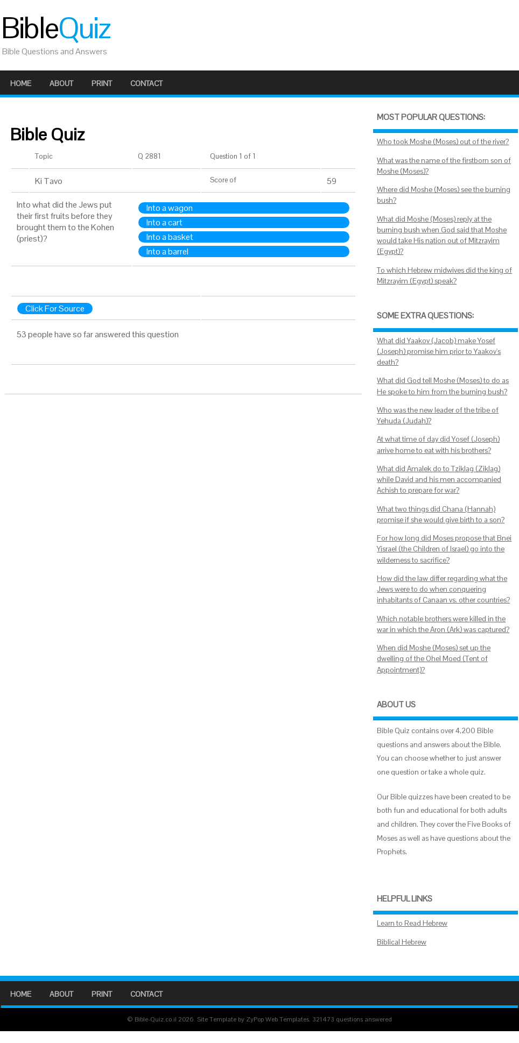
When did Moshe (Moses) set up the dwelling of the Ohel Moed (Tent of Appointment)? (433, 659)
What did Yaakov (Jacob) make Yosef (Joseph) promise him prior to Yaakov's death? (439, 351)
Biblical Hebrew (401, 942)
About (61, 83)
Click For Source (55, 308)
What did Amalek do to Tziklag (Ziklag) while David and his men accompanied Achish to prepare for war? (439, 479)
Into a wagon (169, 208)
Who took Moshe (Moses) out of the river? (443, 141)
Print (102, 83)
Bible (55, 28)
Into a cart (164, 222)
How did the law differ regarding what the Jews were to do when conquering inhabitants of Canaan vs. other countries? (443, 589)
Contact (146, 83)
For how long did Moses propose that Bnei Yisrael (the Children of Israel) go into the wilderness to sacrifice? (444, 549)
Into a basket (169, 237)
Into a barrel (167, 251)
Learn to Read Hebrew (412, 923)
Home (20, 83)
